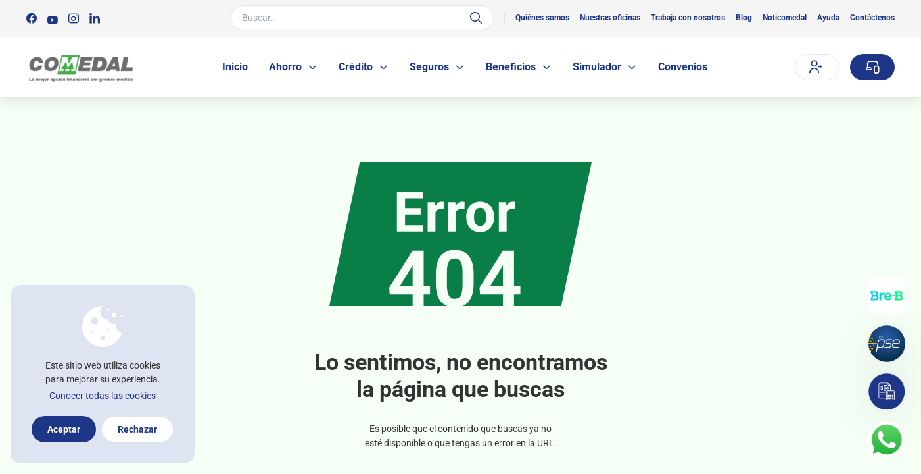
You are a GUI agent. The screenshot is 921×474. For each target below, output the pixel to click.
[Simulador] (886, 391)
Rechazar (137, 429)
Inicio (235, 67)
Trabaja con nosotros (688, 17)
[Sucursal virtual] (872, 67)
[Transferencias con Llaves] (886, 295)
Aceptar (63, 429)
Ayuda (828, 17)
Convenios (682, 67)
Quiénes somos (542, 17)
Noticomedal (785, 17)
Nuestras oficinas (610, 17)
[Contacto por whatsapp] (886, 439)
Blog (744, 17)
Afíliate (815, 66)
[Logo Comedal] (80, 67)
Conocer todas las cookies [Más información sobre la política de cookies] (102, 395)
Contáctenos (872, 17)
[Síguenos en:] (31, 18)
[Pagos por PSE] (886, 343)
